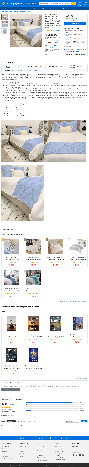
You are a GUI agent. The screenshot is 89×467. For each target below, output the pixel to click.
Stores (21, 449)
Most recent (11, 421)
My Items (65, 8)
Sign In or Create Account (27, 438)
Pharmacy (52, 8)
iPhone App (75, 446)
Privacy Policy (58, 449)
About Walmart (6, 446)
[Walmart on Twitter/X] (77, 455)
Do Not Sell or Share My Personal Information (61, 458)
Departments (7, 8)
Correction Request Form (11, 390)
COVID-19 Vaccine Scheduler (42, 447)
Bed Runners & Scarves (24, 11)
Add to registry (80, 54)
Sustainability (5, 456)
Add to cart (75, 24)
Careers (59, 8)
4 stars (23, 404)
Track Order (54, 438)
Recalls (39, 453)
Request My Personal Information (60, 454)
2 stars (23, 408)
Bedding (16, 11)
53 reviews (57, 30)
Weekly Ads (65, 438)
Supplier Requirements (7, 458)
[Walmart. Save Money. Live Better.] (12, 3)
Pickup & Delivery (43, 8)
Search (84, 421)
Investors (4, 454)
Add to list (68, 54)
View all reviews (7, 415)
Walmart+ (22, 454)
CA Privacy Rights (59, 451)
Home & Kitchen (9, 11)
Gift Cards (22, 456)
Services (16, 8)
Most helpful (32, 421)
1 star (23, 410)
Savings (22, 8)
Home (2, 11)
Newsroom (4, 451)
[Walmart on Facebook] (73, 455)
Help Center (42, 438)
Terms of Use (58, 446)
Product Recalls (41, 458)
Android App (75, 449)
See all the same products (81, 378)
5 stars (23, 402)
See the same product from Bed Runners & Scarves (74, 301)
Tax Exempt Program (42, 460)
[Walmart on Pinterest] (83, 455)
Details (77, 51)
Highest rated (21, 421)
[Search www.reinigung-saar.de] (55, 3)
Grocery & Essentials (31, 8)
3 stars (23, 406)
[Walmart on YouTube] (80, 455)
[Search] (73, 3)
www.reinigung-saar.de (51, 47)
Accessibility (40, 455)
